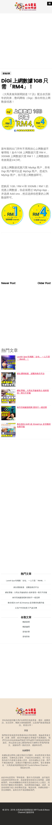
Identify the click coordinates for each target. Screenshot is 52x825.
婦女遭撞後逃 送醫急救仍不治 (30, 373)
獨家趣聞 (26, 627)
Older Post (44, 283)
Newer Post (8, 283)
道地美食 (26, 636)
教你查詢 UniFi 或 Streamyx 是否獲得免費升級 (34, 425)
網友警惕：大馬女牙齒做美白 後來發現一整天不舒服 (33, 391)
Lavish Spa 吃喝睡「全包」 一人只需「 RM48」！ (33, 358)
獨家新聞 (26, 622)
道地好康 (6, 73)
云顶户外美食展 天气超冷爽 (26, 608)
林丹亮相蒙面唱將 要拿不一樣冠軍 (32, 407)
